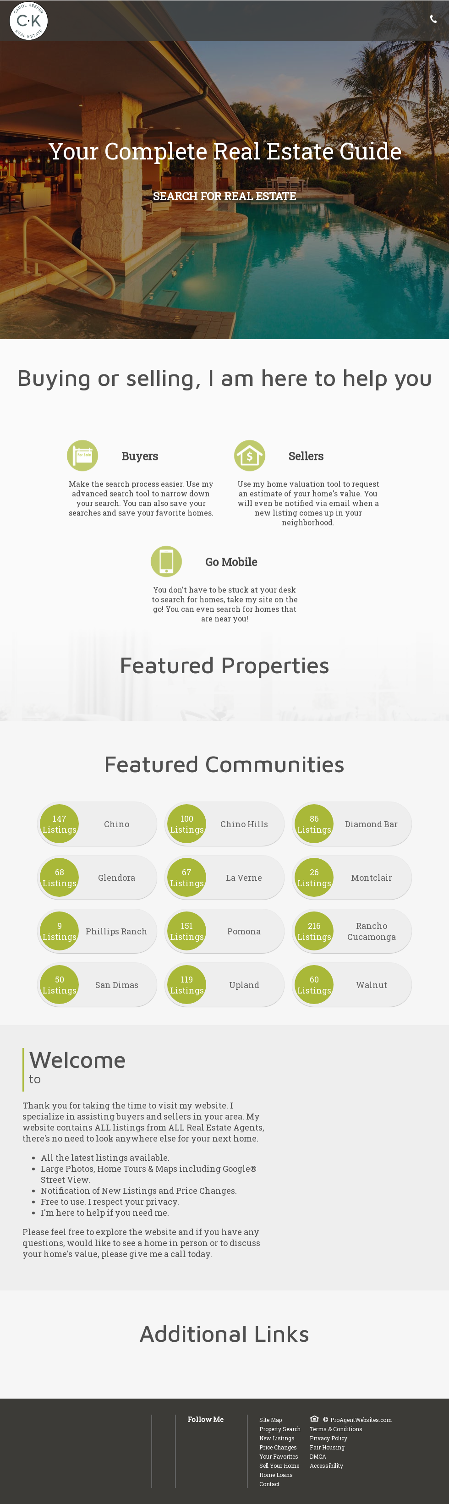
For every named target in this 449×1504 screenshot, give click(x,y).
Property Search (280, 1429)
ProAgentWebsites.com (361, 1419)
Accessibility (326, 1465)
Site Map (270, 1419)
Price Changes (278, 1447)
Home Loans (276, 1474)
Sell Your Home (279, 1465)
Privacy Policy (328, 1438)
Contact (269, 1484)
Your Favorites (278, 1456)
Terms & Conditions (336, 1429)
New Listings (277, 1438)
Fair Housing (327, 1447)
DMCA (318, 1456)
